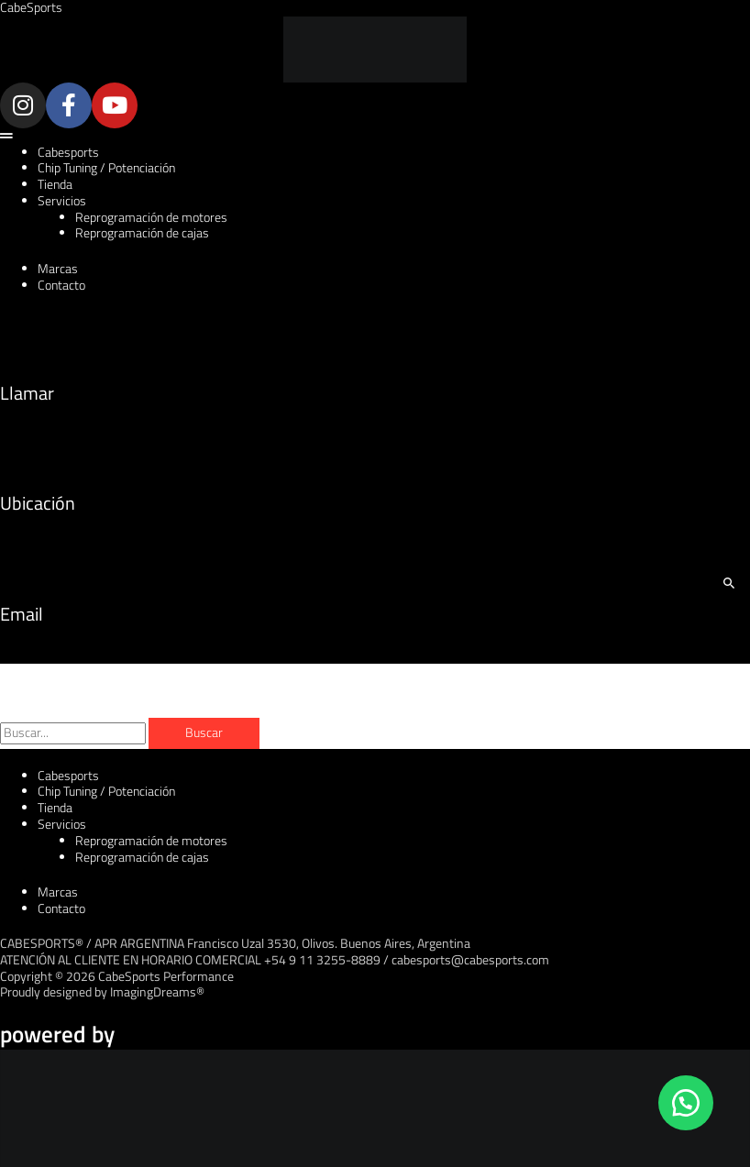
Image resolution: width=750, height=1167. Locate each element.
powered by (57, 1034)
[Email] (23, 556)
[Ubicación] (23, 446)
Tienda (55, 184)
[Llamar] (23, 335)
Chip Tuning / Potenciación (106, 168)
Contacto (61, 285)
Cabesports (68, 152)
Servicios (62, 201)
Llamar (27, 393)
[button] (375, 136)
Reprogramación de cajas (142, 233)
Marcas (58, 268)
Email (21, 614)
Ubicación (37, 503)
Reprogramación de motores (151, 217)
